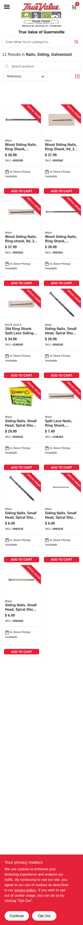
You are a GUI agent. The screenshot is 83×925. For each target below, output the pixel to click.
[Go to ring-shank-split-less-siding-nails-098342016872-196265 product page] (21, 334)
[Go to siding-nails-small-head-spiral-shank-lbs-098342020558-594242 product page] (21, 426)
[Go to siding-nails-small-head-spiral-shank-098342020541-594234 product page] (61, 518)
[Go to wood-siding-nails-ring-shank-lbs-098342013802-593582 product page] (61, 150)
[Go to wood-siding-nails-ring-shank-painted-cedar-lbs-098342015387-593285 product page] (21, 150)
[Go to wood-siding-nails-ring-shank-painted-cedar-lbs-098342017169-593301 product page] (61, 242)
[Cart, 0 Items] (74, 7)
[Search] (76, 41)
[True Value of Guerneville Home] (41, 15)
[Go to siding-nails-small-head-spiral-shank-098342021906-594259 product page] (21, 610)
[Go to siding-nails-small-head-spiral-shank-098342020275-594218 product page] (21, 518)
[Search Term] (41, 42)
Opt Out (44, 916)
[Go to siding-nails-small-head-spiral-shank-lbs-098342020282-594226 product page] (61, 334)
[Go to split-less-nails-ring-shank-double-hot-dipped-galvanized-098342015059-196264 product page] (61, 426)
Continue (17, 916)
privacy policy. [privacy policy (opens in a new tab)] (25, 890)
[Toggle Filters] (77, 76)
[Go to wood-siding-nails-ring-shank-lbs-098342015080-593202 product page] (21, 242)
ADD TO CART (21, 191)
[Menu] (7, 7)
